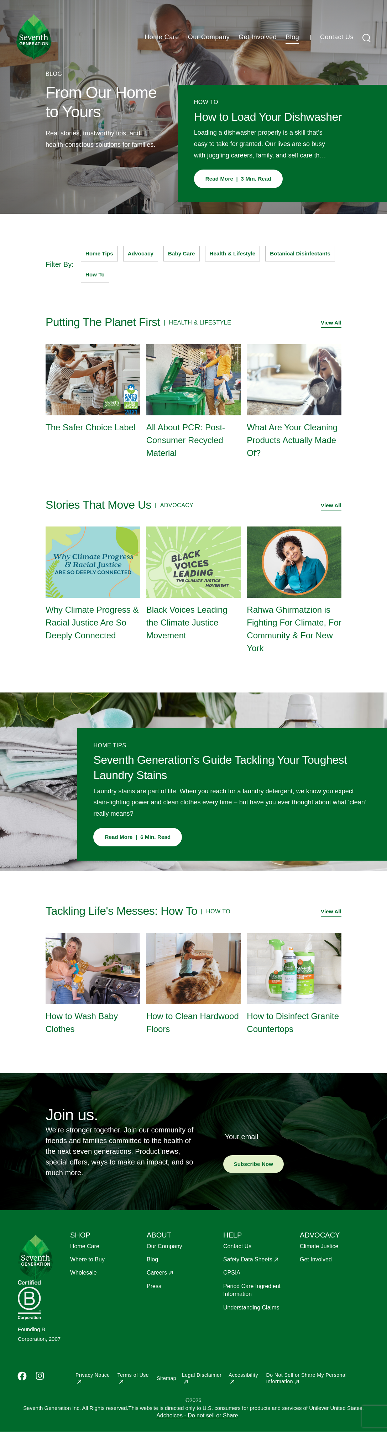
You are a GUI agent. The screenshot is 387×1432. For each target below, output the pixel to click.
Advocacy (140, 253)
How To (95, 274)
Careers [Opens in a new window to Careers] (157, 1273)
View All (331, 323)
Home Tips (99, 253)
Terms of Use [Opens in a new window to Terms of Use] (133, 1375)
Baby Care (181, 253)
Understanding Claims (251, 1307)
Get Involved (258, 37)
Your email (241, 1137)
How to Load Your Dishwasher (268, 116)
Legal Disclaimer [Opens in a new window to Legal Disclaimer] (201, 1375)
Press (154, 1286)
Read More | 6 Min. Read (138, 837)
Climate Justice (319, 1246)
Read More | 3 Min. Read (238, 179)
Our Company (209, 37)
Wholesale (83, 1273)
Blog (292, 37)
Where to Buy (87, 1259)
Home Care (162, 37)
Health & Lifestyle (233, 253)
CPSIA (231, 1273)
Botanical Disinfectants (300, 253)
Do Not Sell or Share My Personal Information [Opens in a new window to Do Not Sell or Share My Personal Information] (306, 1378)
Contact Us (337, 37)
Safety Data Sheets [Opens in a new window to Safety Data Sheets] (247, 1259)
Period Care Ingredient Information (252, 1290)
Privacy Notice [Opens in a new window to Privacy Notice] (92, 1375)
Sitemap (166, 1378)
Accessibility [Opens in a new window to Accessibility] (243, 1375)
